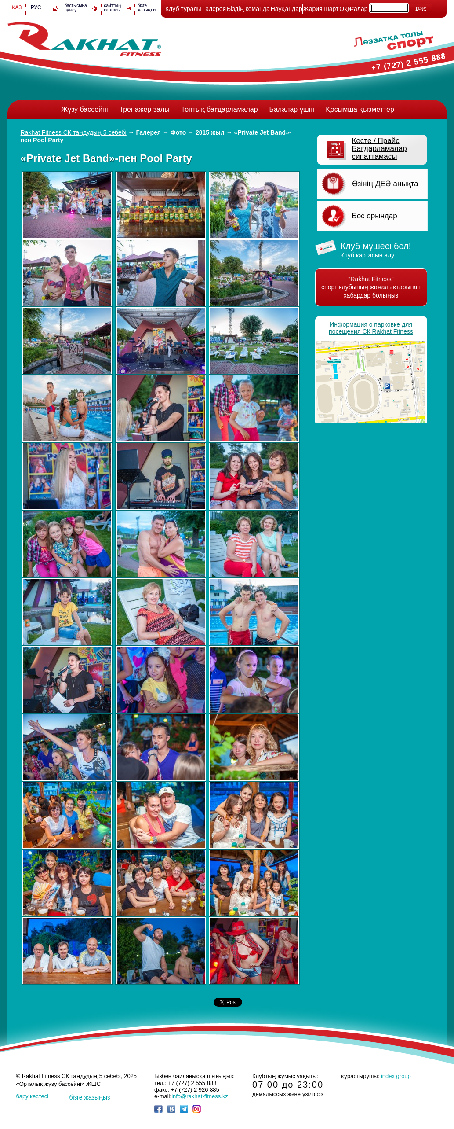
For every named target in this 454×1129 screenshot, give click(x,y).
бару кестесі (32, 1096)
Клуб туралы (183, 8)
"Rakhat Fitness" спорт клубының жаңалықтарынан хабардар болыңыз (371, 287)
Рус (36, 7)
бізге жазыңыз (147, 7)
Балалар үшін (291, 109)
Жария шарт (321, 8)
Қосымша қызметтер (360, 109)
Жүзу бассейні (84, 109)
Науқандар (286, 8)
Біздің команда (248, 8)
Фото (178, 132)
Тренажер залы (144, 109)
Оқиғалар (353, 8)
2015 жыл (210, 132)
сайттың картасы (113, 7)
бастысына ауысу (76, 7)
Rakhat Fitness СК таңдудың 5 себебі (74, 132)
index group (396, 1076)
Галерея (214, 8)
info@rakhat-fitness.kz (199, 1096)
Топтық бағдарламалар (219, 109)
